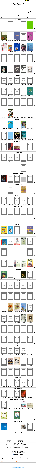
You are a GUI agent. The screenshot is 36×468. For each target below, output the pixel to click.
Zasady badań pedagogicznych (7, 446)
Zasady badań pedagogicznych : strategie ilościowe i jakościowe (28, 446)
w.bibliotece (17, 458)
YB (26, 0)
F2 (32, 0)
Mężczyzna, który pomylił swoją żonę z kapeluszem (27, 447)
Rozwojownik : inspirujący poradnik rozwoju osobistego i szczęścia (19, 446)
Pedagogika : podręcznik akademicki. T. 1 (8, 447)
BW (25, 0)
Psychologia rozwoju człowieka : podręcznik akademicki (18, 447)
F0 (29, 0)
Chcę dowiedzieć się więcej (15, 467)
